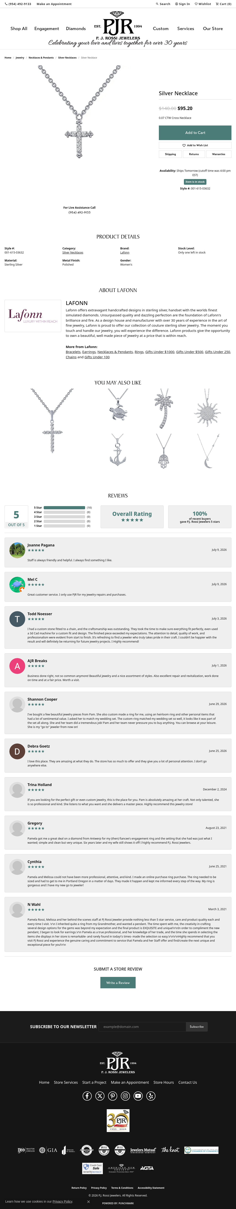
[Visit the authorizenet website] (87, 1150)
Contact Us (187, 1082)
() (88, 508)
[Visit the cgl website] (120, 1150)
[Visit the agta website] (147, 1168)
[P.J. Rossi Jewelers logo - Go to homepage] (118, 28)
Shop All (18, 28)
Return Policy (79, 1188)
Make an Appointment (130, 1082)
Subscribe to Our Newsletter (63, 1026)
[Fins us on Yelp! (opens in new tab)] (150, 1096)
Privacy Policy (99, 1188)
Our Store (213, 28)
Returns (194, 154)
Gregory (35, 823)
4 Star (38, 512)
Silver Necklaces (67, 57)
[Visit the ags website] (121, 1168)
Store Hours (164, 1082)
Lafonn (124, 252)
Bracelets (73, 351)
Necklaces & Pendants (41, 57)
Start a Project (94, 1082)
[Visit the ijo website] (26, 1150)
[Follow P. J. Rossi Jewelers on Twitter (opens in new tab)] (99, 1096)
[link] (18, 4)
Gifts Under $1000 (160, 351)
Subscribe (197, 1027)
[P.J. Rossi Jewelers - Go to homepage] (118, 1062)
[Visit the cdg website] (104, 1150)
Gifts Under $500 (189, 351)
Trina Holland (40, 784)
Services (185, 28)
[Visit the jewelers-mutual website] (143, 1150)
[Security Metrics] (92, 1168)
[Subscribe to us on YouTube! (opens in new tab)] (138, 1096)
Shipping (170, 154)
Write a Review (118, 983)
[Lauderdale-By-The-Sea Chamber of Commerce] (201, 1150)
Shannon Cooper (42, 699)
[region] (79, 133)
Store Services (66, 1082)
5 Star (38, 508)
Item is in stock (195, 181)
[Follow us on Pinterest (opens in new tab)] (112, 1096)
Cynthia (35, 861)
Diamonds (76, 28)
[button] (163, 4)
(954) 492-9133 (80, 212)
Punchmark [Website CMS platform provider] (126, 1203)
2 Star (38, 521)
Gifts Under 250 (217, 351)
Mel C (33, 579)
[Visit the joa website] (68, 1150)
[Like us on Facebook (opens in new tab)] (87, 1096)
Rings (139, 351)
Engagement (46, 28)
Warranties (218, 154)
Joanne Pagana (41, 545)
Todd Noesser (40, 613)
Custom (161, 28)
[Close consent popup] (88, 1201)
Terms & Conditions (122, 1188)
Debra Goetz (39, 746)
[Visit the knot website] (170, 1150)
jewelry (20, 57)
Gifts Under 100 (96, 357)
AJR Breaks (37, 660)
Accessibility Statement (151, 1188)
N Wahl (34, 904)
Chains (71, 357)
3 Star (38, 517)
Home (8, 57)
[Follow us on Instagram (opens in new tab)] (125, 1096)
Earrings (89, 351)
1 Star (38, 526)
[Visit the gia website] (48, 1150)
